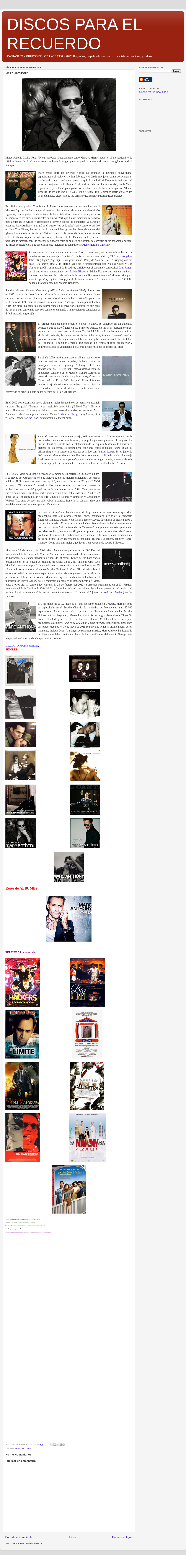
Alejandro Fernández (84, 565)
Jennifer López (105, 451)
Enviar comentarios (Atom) (30, 1543)
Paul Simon (125, 267)
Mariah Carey (69, 414)
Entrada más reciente (19, 1537)
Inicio (72, 1537)
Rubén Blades (78, 271)
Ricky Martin (89, 244)
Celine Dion (31, 417)
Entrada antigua (122, 1537)
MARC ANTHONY (23, 1449)
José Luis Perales (112, 592)
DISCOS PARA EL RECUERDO (153, 92)
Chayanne (105, 244)
